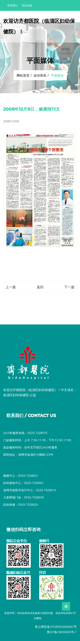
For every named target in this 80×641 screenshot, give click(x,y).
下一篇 (69, 287)
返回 (40, 287)
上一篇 (11, 287)
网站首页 (23, 75)
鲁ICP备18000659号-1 (62, 632)
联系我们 (12, 5)
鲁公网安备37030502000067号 (56, 627)
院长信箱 (27, 5)
